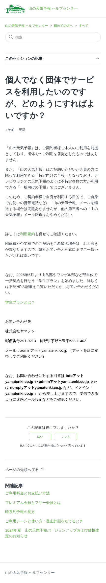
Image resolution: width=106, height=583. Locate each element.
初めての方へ (63, 25)
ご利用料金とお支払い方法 (27, 493)
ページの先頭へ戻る (25, 469)
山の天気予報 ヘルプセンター (26, 25)
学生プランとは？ (20, 302)
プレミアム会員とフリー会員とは (33, 502)
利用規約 (27, 234)
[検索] (53, 37)
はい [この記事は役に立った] (40, 436)
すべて (83, 25)
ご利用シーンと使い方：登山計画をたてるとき (44, 521)
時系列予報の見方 (20, 512)
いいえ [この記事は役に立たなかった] (65, 436)
